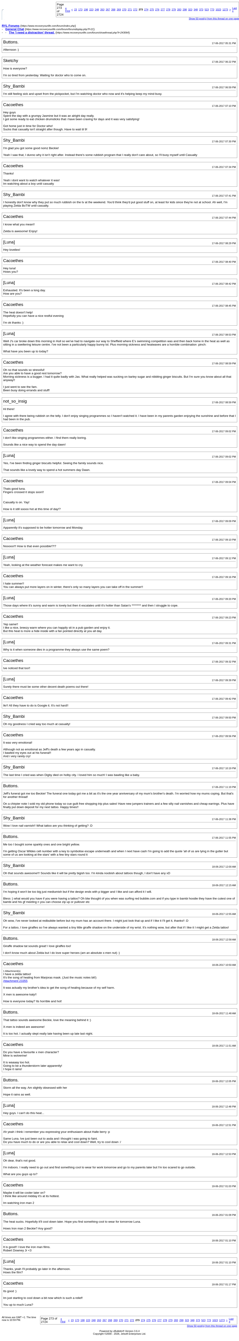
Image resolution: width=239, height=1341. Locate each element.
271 (130, 9)
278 (168, 9)
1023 (218, 9)
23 (75, 9)
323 (190, 9)
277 (163, 9)
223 (91, 9)
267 (108, 9)
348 (196, 9)
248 (97, 9)
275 (152, 9)
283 (179, 9)
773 (212, 9)
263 (102, 9)
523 (207, 9)
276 (157, 9)
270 (124, 9)
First (67, 9)
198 (86, 9)
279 (174, 9)
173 (80, 9)
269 (119, 9)
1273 (225, 9)
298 (185, 9)
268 (113, 9)
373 (201, 9)
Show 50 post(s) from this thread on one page (212, 1325)
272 (135, 9)
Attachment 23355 (15, 981)
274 (146, 9)
